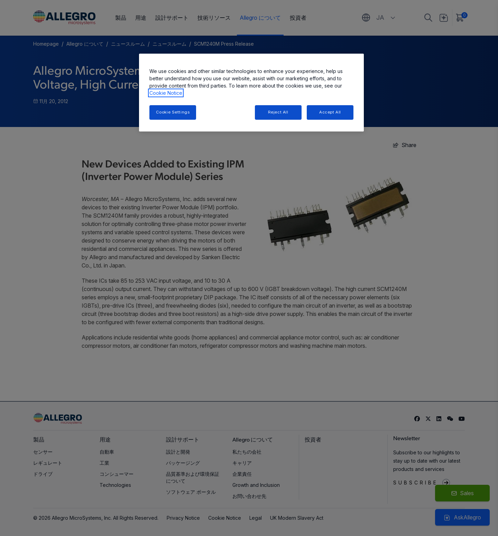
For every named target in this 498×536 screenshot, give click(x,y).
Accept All (330, 112)
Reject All (278, 112)
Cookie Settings (173, 112)
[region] (251, 92)
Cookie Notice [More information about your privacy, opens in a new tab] (165, 93)
